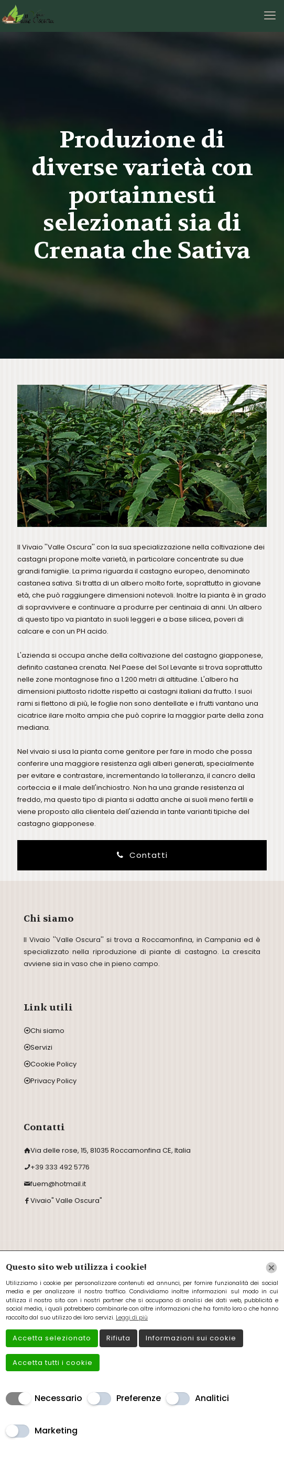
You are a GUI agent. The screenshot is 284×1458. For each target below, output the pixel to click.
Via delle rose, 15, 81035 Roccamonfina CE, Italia (110, 1150)
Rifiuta (118, 1338)
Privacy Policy (53, 1081)
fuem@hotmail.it (58, 1184)
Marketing (56, 1431)
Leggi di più (132, 1317)
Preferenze (138, 1398)
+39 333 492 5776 (60, 1167)
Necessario (58, 1398)
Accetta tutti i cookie (53, 1363)
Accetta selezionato (52, 1338)
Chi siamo (47, 1031)
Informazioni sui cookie (191, 1338)
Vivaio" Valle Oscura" (66, 1201)
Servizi (41, 1047)
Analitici (212, 1398)
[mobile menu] (270, 16)
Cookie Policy (53, 1064)
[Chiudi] (271, 1268)
